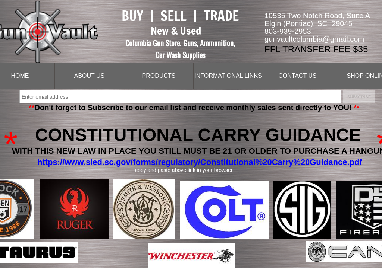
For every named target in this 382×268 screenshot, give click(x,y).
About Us (89, 76)
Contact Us (297, 76)
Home (20, 76)
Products (159, 76)
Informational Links (228, 76)
